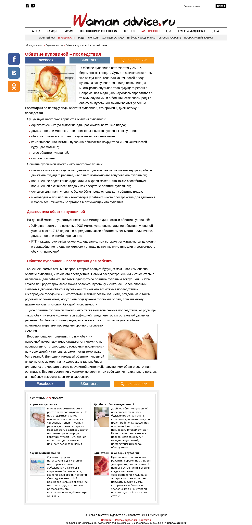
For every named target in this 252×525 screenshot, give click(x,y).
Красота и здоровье (192, 31)
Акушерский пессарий (45, 453)
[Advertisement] (193, 76)
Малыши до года (113, 37)
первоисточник (176, 522)
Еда (168, 31)
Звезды (52, 31)
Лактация (93, 37)
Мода (36, 31)
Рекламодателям (126, 520)
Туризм (68, 31)
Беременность (66, 37)
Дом (215, 31)
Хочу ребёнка (47, 37)
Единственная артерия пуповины (117, 453)
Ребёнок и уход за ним (141, 37)
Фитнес (129, 31)
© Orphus (161, 515)
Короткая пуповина (43, 404)
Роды (81, 37)
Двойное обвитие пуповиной (114, 404)
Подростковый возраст (198, 37)
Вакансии (107, 520)
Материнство (150, 31)
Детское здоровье (170, 37)
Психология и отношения (98, 31)
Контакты (145, 520)
